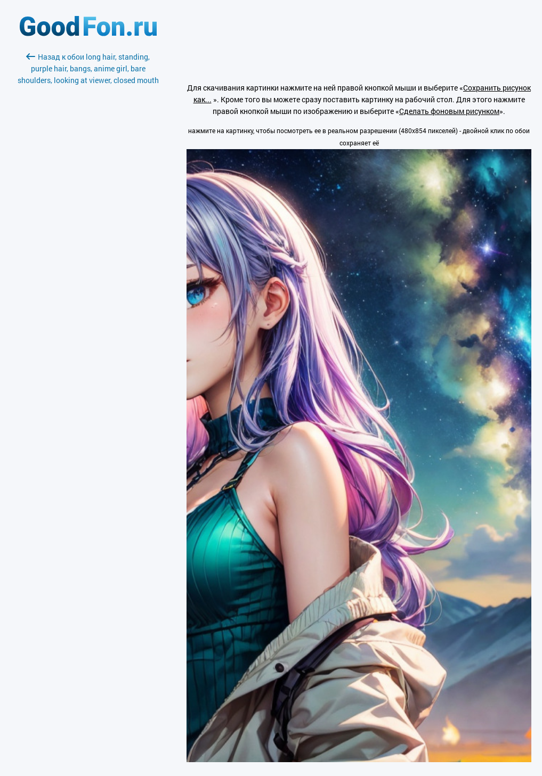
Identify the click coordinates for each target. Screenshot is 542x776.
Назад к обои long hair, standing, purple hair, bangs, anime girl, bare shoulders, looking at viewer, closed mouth (88, 68)
